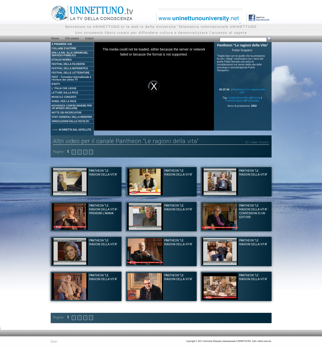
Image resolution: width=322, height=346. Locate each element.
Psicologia (252, 100)
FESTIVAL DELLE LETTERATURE (71, 72)
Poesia (256, 97)
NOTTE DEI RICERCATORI (67, 112)
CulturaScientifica (239, 97)
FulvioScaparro (234, 100)
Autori (89, 38)
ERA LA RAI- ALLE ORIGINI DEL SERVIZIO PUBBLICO (70, 54)
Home (55, 38)
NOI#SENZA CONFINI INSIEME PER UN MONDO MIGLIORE (72, 107)
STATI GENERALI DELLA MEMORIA (72, 117)
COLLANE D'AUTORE (64, 48)
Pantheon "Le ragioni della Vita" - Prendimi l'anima (104, 209)
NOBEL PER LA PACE (64, 101)
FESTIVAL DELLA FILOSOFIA (68, 64)
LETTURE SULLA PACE (65, 92)
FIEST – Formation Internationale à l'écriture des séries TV (71, 78)
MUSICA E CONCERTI (64, 97)
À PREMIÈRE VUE (62, 44)
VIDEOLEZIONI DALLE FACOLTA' (71, 121)
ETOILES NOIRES (62, 59)
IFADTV (56, 84)
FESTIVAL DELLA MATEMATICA (70, 68)
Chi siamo (72, 38)
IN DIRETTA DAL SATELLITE (71, 129)
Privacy (54, 341)
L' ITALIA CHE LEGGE (64, 88)
